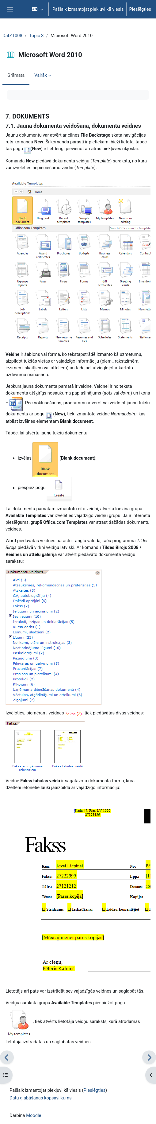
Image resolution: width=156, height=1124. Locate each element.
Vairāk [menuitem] (40, 75)
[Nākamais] (149, 1057)
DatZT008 (12, 35)
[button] (37, 9)
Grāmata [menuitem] (16, 75)
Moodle (33, 1115)
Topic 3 (36, 35)
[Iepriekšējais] (7, 1057)
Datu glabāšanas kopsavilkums (41, 1098)
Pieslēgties (140, 9)
